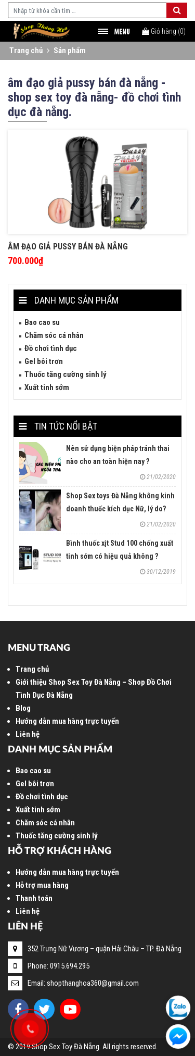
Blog (23, 708)
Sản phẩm (70, 50)
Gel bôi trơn (43, 361)
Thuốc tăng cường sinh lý (65, 374)
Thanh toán (34, 898)
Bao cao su (42, 322)
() (164, 31)
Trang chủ (26, 50)
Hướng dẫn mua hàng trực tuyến (67, 721)
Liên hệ (28, 734)
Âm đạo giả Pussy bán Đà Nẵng (68, 247)
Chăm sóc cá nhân (54, 335)
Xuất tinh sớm (46, 387)
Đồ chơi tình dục (50, 348)
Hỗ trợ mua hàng (42, 885)
